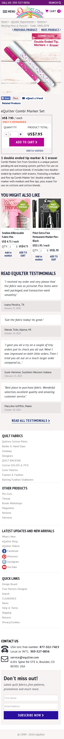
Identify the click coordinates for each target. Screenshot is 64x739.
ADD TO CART (23, 254)
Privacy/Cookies (11, 622)
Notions (41, 21)
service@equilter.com (24, 657)
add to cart (27, 142)
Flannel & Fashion (12, 474)
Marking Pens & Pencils (14, 25)
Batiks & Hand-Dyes (13, 446)
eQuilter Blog (10, 541)
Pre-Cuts (7, 493)
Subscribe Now (31, 715)
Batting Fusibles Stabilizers (17, 479)
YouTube (9, 567)
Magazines (8, 508)
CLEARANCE (9, 598)
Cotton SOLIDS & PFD (15, 465)
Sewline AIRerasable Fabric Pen (13, 235)
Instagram (10, 562)
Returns (6, 617)
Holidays (7, 451)
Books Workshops (12, 503)
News (5, 603)
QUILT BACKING (11, 460)
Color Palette (10, 470)
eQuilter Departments (22, 21)
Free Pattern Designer (14, 589)
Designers (7, 455)
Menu (9, 11)
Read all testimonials (31, 420)
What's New (9, 536)
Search (55, 2)
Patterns (7, 517)
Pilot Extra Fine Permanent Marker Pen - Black (46, 237)
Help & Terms (10, 608)
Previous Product (25, 29)
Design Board (9, 584)
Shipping (6, 612)
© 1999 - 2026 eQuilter (31, 734)
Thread (6, 498)
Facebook (10, 551)
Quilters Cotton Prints (14, 441)
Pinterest (10, 556)
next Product (51, 29)
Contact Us (9, 641)
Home (4, 21)
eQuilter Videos (11, 546)
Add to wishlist (35, 150)
